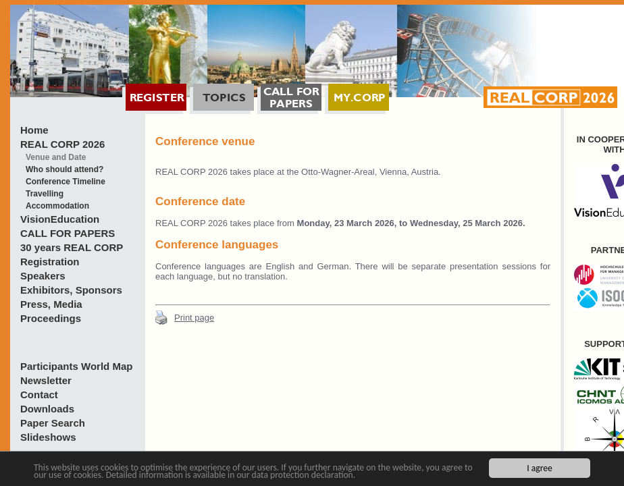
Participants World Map (76, 366)
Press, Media (51, 304)
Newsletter (46, 380)
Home (34, 130)
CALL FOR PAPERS (67, 233)
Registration (50, 261)
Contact (39, 394)
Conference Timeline (65, 181)
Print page (194, 318)
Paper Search (52, 423)
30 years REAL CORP (71, 247)
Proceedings (50, 318)
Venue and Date (56, 157)
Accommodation (57, 206)
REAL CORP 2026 (62, 144)
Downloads (47, 408)
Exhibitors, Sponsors (71, 290)
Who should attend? (64, 169)
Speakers (43, 275)
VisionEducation (59, 219)
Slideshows (48, 437)
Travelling (44, 193)
